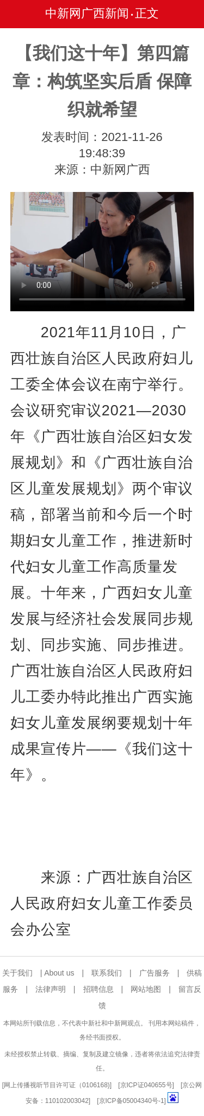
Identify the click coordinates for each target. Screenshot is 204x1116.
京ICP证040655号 (146, 1085)
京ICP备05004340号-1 (131, 1101)
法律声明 (50, 989)
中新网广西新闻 (87, 13)
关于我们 (17, 973)
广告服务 (154, 973)
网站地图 (146, 989)
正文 (147, 13)
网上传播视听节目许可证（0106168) (57, 1085)
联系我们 (106, 973)
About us (59, 973)
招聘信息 (98, 989)
